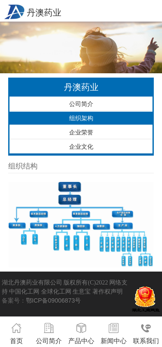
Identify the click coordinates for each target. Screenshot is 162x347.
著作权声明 (107, 291)
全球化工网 (56, 291)
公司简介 (81, 103)
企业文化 (81, 146)
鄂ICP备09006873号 (53, 300)
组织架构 (81, 118)
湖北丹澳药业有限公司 (32, 282)
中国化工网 (24, 291)
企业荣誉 (81, 132)
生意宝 (82, 291)
